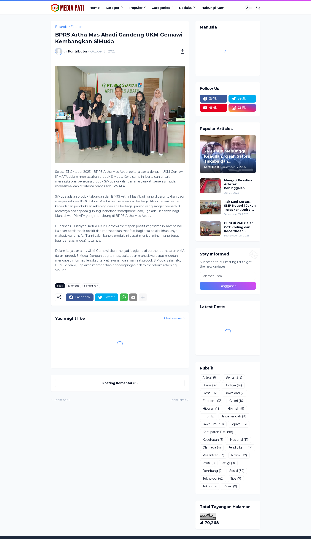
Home (95, 8)
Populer (136, 8)
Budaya (233, 385)
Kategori (113, 8)
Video (230, 486)
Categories (161, 8)
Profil (209, 463)
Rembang (212, 471)
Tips (235, 479)
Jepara (239, 424)
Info (208, 416)
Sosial (236, 471)
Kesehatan (213, 440)
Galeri (236, 401)
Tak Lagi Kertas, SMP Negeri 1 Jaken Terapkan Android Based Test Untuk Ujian (240, 206)
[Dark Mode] (248, 7)
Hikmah (235, 409)
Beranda (61, 26)
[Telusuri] (256, 7)
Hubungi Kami (213, 8)
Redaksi (185, 8)
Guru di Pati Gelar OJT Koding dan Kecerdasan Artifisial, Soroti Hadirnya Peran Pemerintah (238, 227)
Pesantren (213, 455)
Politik (239, 455)
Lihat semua (173, 318)
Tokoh (210, 486)
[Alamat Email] (228, 276)
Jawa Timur (213, 424)
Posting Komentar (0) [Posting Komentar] (120, 383)
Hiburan (212, 409)
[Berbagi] (181, 51)
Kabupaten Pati (218, 432)
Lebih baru (62, 400)
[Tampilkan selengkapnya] (143, 297)
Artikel (211, 378)
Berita (233, 378)
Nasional (239, 440)
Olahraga (212, 447)
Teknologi (213, 479)
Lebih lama (178, 400)
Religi (228, 463)
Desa (210, 393)
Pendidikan (91, 285)
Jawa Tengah (234, 416)
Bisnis (210, 385)
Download (234, 393)
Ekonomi (77, 26)
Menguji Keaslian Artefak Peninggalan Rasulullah (238, 184)
